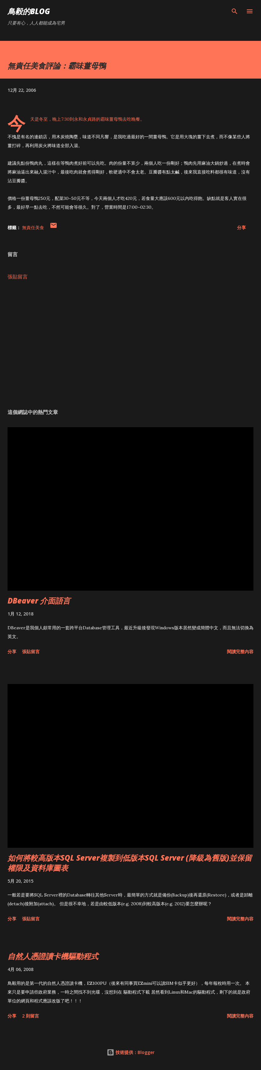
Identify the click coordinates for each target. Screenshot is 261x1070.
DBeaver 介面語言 (39, 600)
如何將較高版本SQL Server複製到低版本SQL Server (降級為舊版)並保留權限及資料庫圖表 (130, 862)
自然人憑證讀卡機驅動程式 (53, 956)
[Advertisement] (130, 345)
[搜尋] (234, 11)
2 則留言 (30, 1016)
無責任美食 (33, 227)
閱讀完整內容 (240, 651)
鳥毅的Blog (29, 11)
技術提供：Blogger (131, 1052)
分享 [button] (241, 227)
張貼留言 (18, 276)
